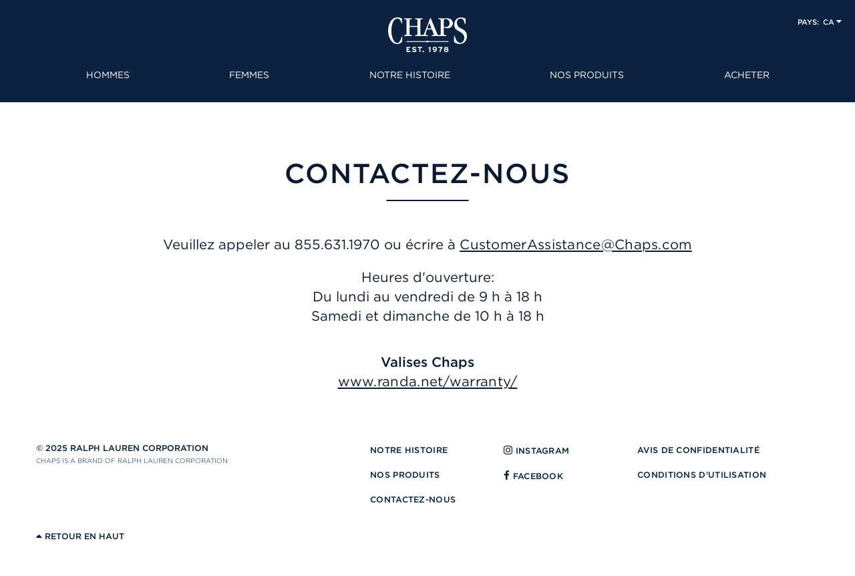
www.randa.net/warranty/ (428, 381)
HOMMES (108, 74)
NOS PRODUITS (587, 74)
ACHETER (747, 74)
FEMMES (249, 74)
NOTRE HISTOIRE (409, 74)
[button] (820, 21)
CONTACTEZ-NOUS (413, 499)
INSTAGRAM (536, 451)
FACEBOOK (533, 476)
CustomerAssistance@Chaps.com (575, 244)
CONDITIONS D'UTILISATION (701, 475)
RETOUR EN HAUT (80, 536)
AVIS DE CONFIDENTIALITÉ (698, 450)
